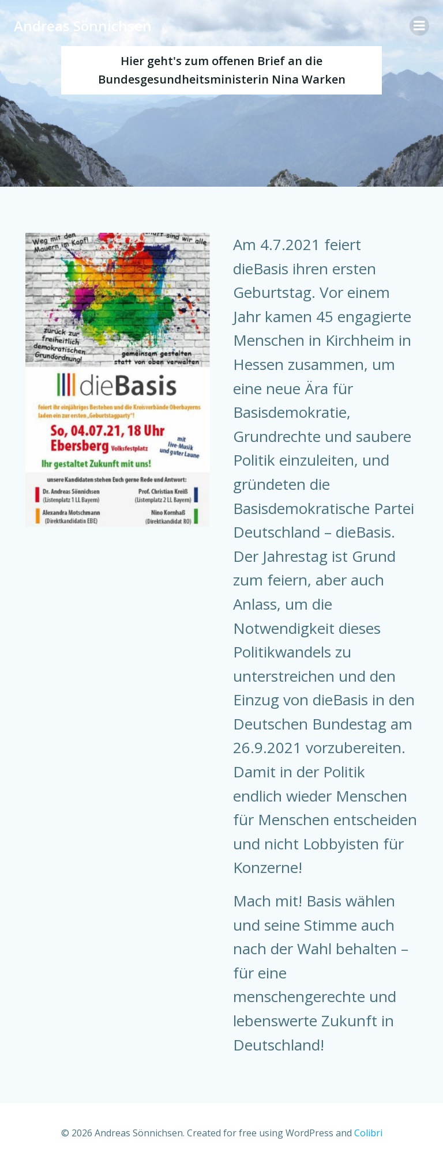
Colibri (368, 1133)
